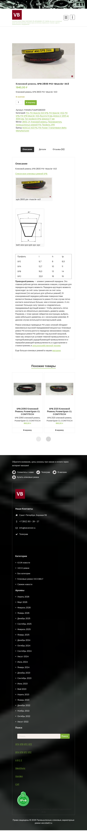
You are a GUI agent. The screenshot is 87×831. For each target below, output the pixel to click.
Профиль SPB (48, 124)
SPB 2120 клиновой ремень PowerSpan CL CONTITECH (59, 412)
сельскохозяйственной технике (46, 346)
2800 (24, 121)
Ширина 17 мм (48, 118)
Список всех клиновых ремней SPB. (31, 174)
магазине (56, 351)
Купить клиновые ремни (28, 495)
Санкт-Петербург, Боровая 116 (33, 566)
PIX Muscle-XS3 (56, 113)
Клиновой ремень (39, 121)
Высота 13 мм (46, 115)
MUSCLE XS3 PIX (29, 127)
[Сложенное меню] (66, 17)
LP (29, 121)
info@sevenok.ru (27, 579)
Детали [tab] (42, 149)
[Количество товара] (19, 102)
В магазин (62, 490)
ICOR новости (23, 814)
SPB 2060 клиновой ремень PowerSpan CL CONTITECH (27, 412)
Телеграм (45, 490)
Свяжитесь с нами (25, 490)
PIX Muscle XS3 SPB (39, 113)
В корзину (30, 102)
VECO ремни (23, 819)
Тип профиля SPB (33, 118)
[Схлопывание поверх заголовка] (72, 17)
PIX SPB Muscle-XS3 (29, 115)
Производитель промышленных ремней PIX (39, 123)
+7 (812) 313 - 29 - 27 (29, 572)
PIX (27, 113)
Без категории (23, 824)
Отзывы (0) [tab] (59, 149)
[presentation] (38, 439)
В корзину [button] (27, 431)
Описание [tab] (26, 149)
